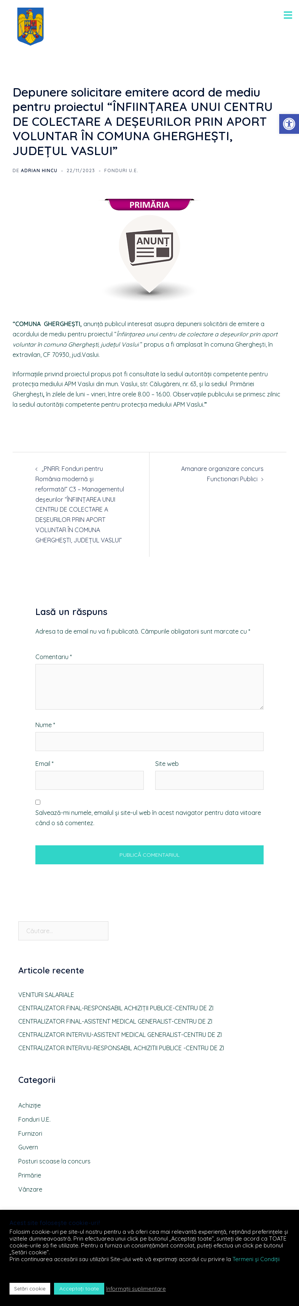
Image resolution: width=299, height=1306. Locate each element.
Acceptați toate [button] (79, 1288)
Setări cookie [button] (30, 1288)
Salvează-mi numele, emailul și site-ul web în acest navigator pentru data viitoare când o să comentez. (148, 818)
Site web (167, 763)
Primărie (29, 1175)
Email (44, 763)
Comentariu (53, 657)
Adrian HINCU (39, 170)
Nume (45, 725)
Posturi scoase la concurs (54, 1161)
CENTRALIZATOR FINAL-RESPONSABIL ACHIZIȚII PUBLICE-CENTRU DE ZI (115, 1008)
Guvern (28, 1147)
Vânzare (30, 1189)
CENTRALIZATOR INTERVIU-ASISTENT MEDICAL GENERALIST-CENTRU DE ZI (120, 1034)
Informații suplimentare (136, 1288)
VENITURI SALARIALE (46, 995)
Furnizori (30, 1133)
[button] (289, 124)
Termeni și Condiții (256, 1259)
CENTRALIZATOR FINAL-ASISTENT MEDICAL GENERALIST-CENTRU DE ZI (115, 1021)
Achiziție (29, 1105)
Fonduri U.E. (121, 170)
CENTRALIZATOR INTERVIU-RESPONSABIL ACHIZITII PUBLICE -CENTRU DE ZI (121, 1048)
